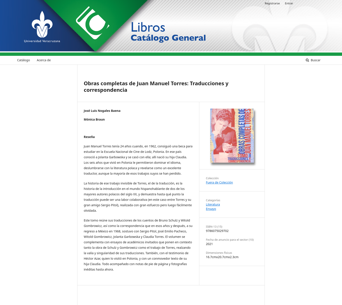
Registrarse (272, 3)
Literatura (213, 204)
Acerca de (44, 60)
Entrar (289, 3)
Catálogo (23, 60)
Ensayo (211, 209)
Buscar (315, 60)
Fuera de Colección (219, 182)
